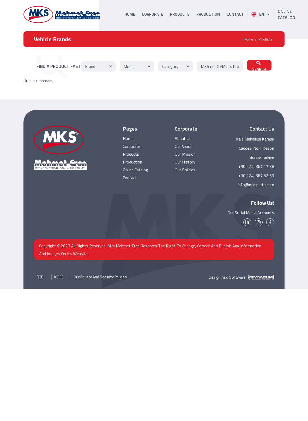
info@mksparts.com (256, 185)
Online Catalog (135, 170)
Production (132, 162)
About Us (183, 138)
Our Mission (185, 154)
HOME (129, 14)
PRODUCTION (208, 14)
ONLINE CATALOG (286, 14)
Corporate (131, 146)
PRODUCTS (180, 14)
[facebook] (270, 222)
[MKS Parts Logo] (61, 14)
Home (248, 39)
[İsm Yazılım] (259, 277)
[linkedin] (247, 222)
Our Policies (185, 170)
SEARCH (259, 66)
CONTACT (235, 14)
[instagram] (259, 222)
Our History (185, 162)
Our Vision (183, 146)
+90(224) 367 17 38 (256, 166)
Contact (130, 177)
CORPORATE (152, 14)
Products (265, 39)
